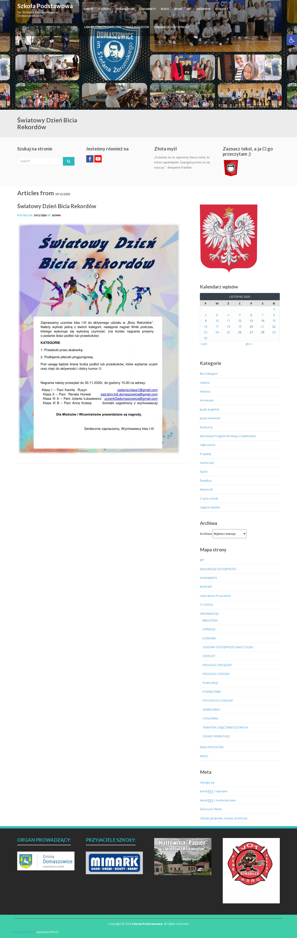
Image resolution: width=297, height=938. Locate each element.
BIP (189, 9)
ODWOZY (209, 656)
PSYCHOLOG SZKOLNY (218, 700)
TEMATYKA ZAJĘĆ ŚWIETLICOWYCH (225, 727)
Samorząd (207, 463)
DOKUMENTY (147, 9)
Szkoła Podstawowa (45, 6)
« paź (203, 344)
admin (56, 215)
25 (228, 332)
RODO (165, 9)
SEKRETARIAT (211, 709)
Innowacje (207, 400)
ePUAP (178, 9)
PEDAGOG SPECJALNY (217, 665)
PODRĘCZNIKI (212, 692)
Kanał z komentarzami (218, 800)
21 (262, 326)
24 (217, 332)
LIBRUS (88, 9)
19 (239, 326)
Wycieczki (206, 489)
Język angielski (209, 409)
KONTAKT (221, 9)
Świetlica (205, 481)
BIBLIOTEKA (210, 620)
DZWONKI (209, 638)
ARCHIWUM (203, 9)
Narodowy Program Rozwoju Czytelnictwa (228, 436)
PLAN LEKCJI (210, 683)
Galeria (205, 383)
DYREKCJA (209, 629)
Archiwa (206, 534)
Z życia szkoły (209, 498)
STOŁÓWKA (210, 718)
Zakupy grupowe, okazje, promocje (223, 818)
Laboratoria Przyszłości (102, 27)
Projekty (205, 454)
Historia (205, 391)
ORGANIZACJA (125, 9)
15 (273, 321)
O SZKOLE (104, 9)
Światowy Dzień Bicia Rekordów (56, 206)
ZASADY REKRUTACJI (216, 736)
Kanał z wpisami (213, 791)
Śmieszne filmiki (211, 809)
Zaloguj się (207, 782)
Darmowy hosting (23, 932)
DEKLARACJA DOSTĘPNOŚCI (171, 27)
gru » (249, 344)
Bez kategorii (209, 373)
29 (273, 332)
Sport (203, 471)
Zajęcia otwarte (210, 507)
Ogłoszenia (207, 445)
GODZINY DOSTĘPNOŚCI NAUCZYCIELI (228, 647)
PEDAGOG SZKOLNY (216, 674)
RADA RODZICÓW (137, 27)
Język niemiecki (210, 418)
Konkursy (206, 427)
